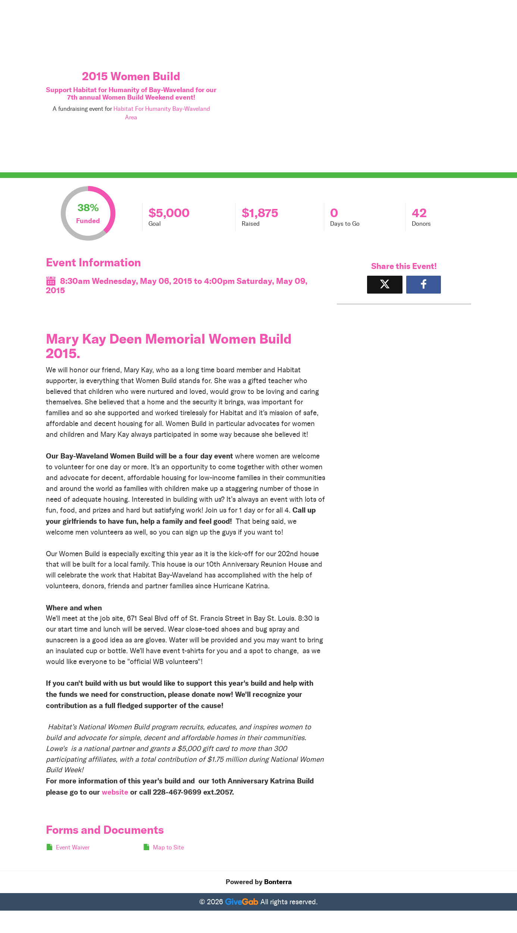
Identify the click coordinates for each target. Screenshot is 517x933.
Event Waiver (73, 847)
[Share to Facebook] (423, 284)
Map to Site (168, 847)
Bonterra (278, 882)
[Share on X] (384, 284)
